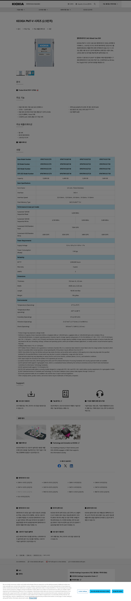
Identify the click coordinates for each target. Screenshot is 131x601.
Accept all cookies (117, 591)
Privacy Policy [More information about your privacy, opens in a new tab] (33, 598)
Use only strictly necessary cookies (100, 591)
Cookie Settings (82, 591)
